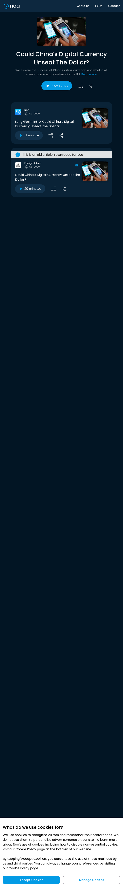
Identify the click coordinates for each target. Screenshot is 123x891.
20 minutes (30, 188)
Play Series (56, 85)
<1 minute (29, 135)
